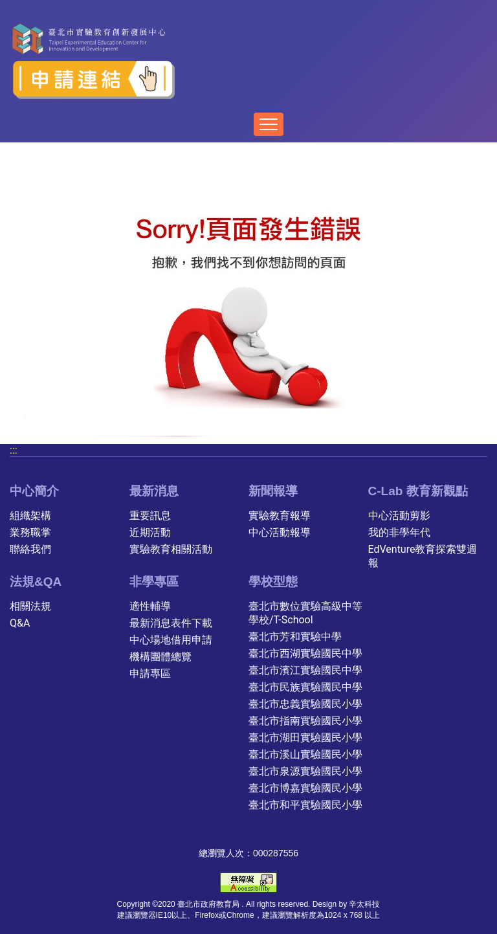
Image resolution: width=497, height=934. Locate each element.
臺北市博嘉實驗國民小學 (305, 788)
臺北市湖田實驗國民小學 (305, 737)
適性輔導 (150, 606)
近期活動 (150, 532)
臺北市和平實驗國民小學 (305, 805)
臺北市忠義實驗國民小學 (305, 704)
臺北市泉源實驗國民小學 (305, 771)
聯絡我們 (30, 549)
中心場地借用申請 (170, 640)
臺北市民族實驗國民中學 (305, 687)
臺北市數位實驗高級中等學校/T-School (305, 613)
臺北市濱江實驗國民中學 (305, 670)
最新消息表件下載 (170, 623)
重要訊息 (150, 515)
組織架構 (30, 515)
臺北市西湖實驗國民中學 (305, 653)
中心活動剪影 (399, 515)
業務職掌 (30, 532)
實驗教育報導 (279, 515)
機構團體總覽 (160, 656)
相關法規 (30, 606)
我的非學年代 (399, 532)
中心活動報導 (279, 532)
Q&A (20, 623)
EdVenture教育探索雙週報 (423, 556)
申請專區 (150, 673)
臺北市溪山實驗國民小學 (305, 754)
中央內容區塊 (41, 105)
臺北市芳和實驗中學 (295, 636)
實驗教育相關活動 (170, 549)
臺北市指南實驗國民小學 (305, 721)
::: (13, 450)
